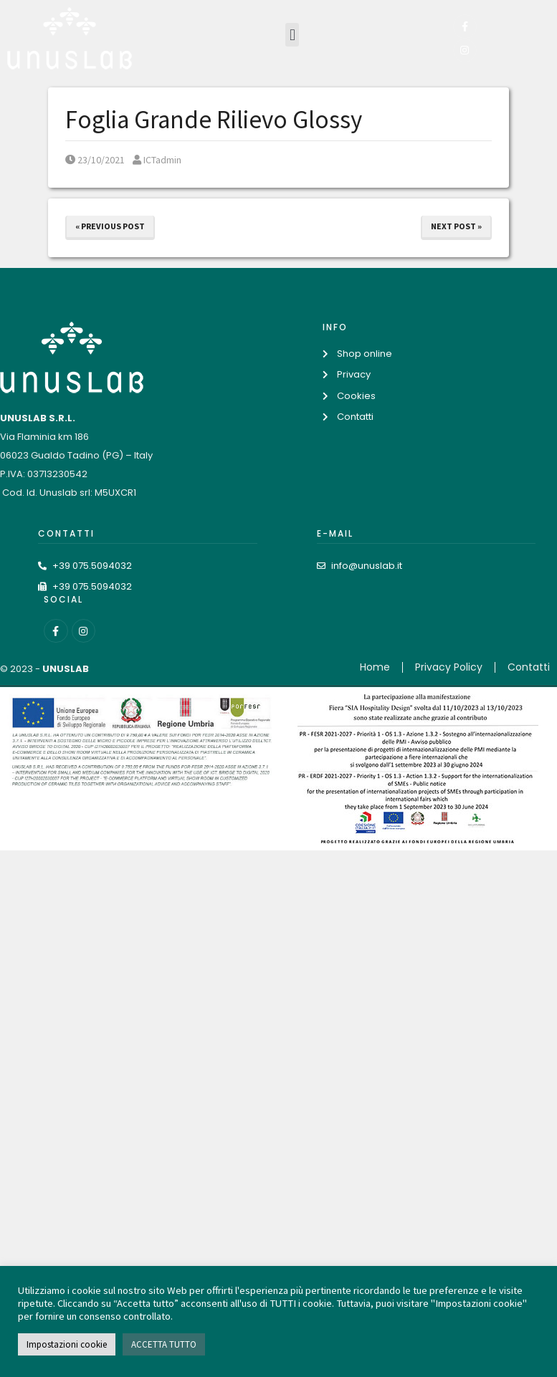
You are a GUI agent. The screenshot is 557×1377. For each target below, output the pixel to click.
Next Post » (456, 226)
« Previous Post (110, 226)
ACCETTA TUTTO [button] (163, 1344)
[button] (292, 35)
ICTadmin (157, 159)
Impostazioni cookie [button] (67, 1344)
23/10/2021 (95, 159)
